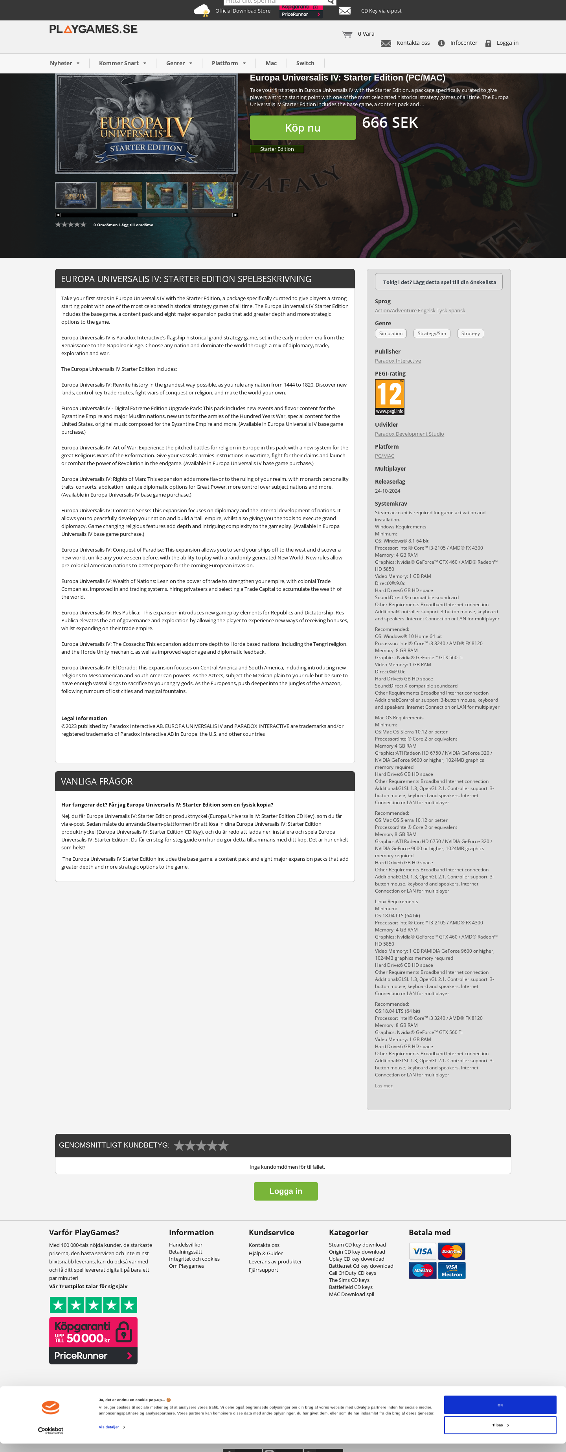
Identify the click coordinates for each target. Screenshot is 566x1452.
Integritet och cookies (194, 1258)
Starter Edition (277, 148)
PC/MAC (384, 455)
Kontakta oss (405, 42)
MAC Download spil (351, 1294)
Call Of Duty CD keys (352, 1272)
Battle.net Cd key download (361, 1265)
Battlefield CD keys (351, 1287)
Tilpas (500, 1434)
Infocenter (458, 42)
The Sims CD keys (349, 1279)
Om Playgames (186, 1265)
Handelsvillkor (185, 1244)
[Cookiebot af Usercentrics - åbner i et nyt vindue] (51, 1439)
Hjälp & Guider (266, 1253)
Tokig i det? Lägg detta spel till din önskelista (439, 282)
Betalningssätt (185, 1251)
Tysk (442, 310)
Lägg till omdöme (136, 224)
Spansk (456, 310)
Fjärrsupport (263, 1269)
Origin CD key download (357, 1251)
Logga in (502, 42)
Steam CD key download (357, 1244)
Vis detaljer (109, 1435)
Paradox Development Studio (409, 433)
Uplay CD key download (356, 1258)
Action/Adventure (396, 310)
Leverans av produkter (275, 1261)
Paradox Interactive (398, 360)
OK (500, 1413)
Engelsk (427, 310)
